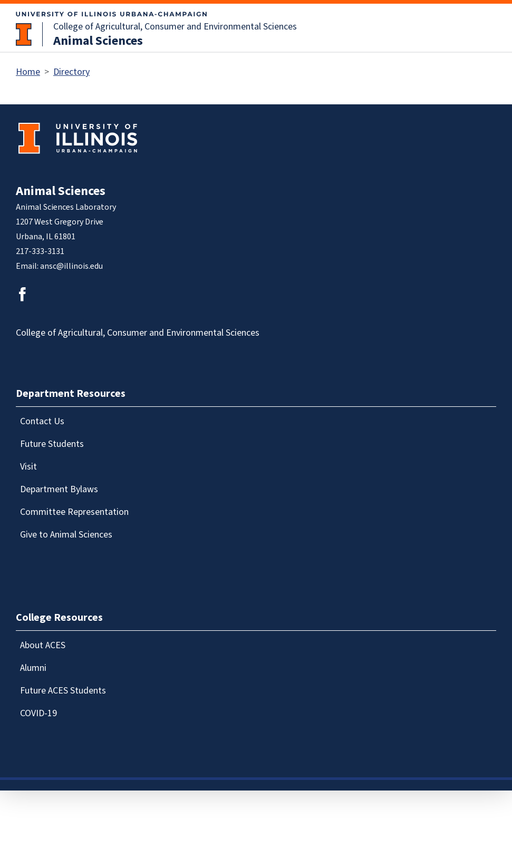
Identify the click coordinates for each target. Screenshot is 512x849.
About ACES (42, 645)
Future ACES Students (63, 690)
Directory (71, 72)
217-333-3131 (40, 251)
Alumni (33, 668)
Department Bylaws (59, 489)
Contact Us (42, 421)
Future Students (52, 444)
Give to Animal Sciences (66, 534)
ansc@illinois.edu (71, 266)
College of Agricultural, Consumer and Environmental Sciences (175, 26)
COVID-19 (38, 713)
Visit (28, 466)
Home (28, 72)
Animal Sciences (98, 41)
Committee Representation (74, 512)
